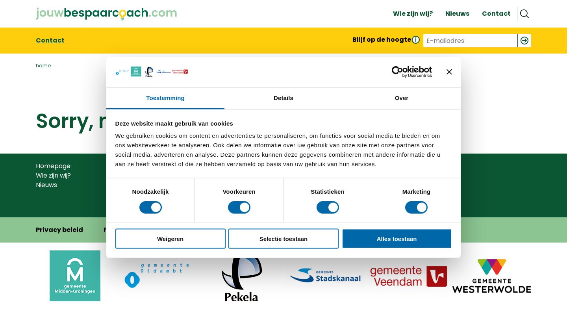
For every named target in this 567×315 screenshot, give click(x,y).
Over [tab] (402, 97)
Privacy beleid (59, 229)
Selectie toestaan (283, 238)
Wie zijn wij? (53, 175)
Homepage (53, 165)
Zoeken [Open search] (524, 14)
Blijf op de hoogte (381, 39)
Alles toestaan (397, 238)
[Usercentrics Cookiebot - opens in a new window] (397, 72)
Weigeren (170, 238)
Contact (50, 40)
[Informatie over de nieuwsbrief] (415, 39)
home (43, 65)
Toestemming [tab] (165, 97)
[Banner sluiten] (449, 72)
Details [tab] (283, 97)
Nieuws (46, 184)
